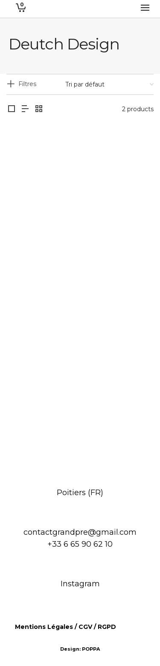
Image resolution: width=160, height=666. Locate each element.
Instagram (80, 583)
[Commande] (109, 84)
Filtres (27, 84)
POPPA (91, 649)
